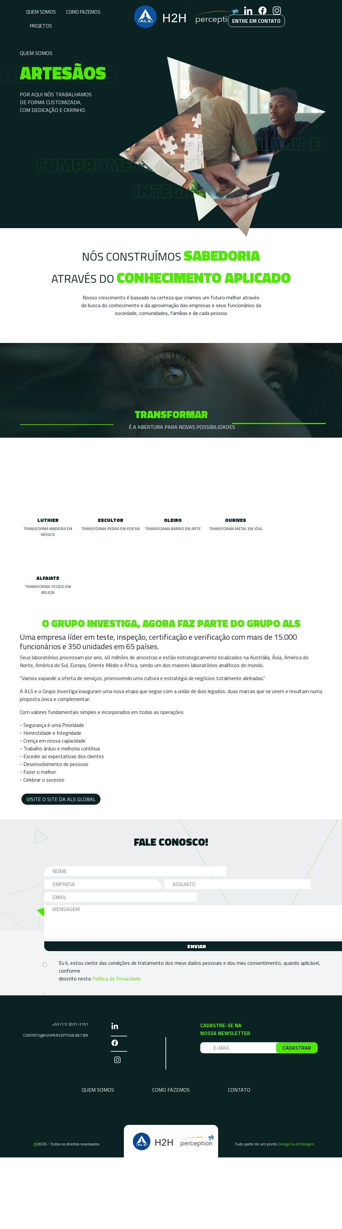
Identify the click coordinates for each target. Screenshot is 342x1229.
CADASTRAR (297, 1048)
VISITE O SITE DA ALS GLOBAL (61, 799)
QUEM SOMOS (41, 12)
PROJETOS (41, 26)
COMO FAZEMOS (83, 12)
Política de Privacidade (116, 978)
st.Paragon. (305, 1144)
